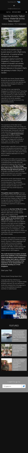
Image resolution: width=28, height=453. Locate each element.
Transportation (22, 24)
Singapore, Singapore (8, 24)
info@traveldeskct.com (14, 8)
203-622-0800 (16, 12)
